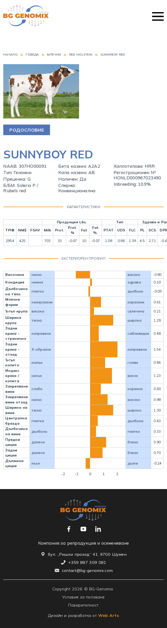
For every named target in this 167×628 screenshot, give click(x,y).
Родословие (26, 130)
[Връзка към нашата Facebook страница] (68, 529)
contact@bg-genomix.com (87, 570)
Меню (158, 16)
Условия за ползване (83, 596)
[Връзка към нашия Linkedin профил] (98, 529)
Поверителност (83, 605)
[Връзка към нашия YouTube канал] (83, 529)
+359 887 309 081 (87, 562)
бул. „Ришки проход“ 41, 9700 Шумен (87, 554)
